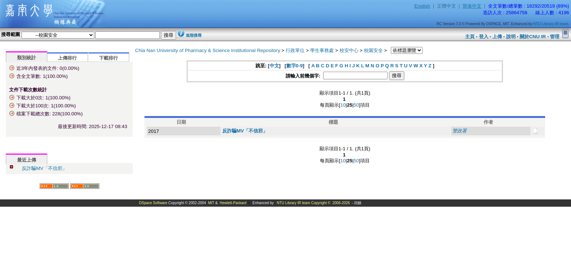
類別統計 (26, 57)
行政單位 (295, 50)
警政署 (459, 131)
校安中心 (349, 50)
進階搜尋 (194, 35)
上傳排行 (67, 58)
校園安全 (373, 50)
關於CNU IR (533, 36)
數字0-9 (294, 65)
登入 (483, 36)
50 (356, 105)
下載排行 (108, 58)
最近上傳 (26, 160)
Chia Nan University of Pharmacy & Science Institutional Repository (207, 50)
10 (343, 105)
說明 (511, 36)
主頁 (470, 36)
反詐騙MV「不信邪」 (44, 168)
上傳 (497, 36)
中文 (274, 65)
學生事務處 (322, 50)
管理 (554, 36)
